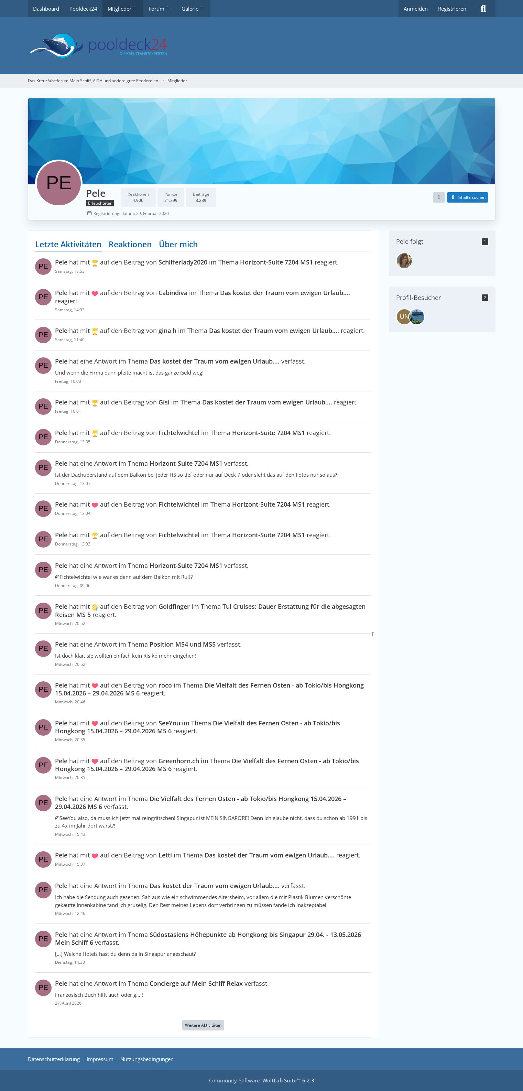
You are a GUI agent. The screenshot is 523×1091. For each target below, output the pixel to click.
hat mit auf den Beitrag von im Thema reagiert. (197, 262)
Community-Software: (261, 1080)
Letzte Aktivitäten (68, 244)
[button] (439, 197)
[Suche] (483, 8)
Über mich (178, 244)
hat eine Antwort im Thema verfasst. (180, 361)
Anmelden (416, 8)
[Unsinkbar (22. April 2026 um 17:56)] (404, 317)
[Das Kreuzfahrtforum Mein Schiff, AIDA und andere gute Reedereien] (261, 46)
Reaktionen (130, 244)
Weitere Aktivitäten (203, 1025)
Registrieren (452, 8)
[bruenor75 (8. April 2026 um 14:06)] (416, 317)
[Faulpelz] (404, 260)
